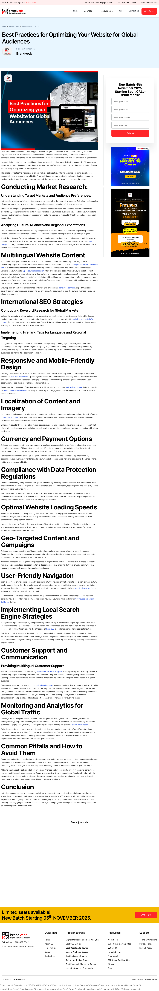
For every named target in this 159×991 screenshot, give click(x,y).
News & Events (115, 952)
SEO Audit (112, 948)
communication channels (41, 685)
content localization (9, 417)
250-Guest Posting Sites (119, 960)
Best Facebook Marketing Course (81, 964)
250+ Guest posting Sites (119, 944)
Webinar (111, 964)
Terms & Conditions (148, 940)
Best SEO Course (73, 944)
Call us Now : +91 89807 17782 (15, 942)
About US (49, 944)
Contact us (50, 956)
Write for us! (149, 11)
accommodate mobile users (15, 390)
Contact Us (134, 11)
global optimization (80, 725)
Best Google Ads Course (77, 948)
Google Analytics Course (77, 952)
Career (48, 952)
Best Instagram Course (76, 956)
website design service (84, 588)
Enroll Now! (31, 2)
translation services (67, 288)
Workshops (113, 940)
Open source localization (33, 271)
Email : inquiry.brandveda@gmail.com (18, 946)
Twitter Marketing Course (77, 960)
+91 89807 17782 (129, 2)
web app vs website (19, 377)
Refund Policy (145, 948)
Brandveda (19, 979)
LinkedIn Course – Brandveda (79, 968)
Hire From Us (50, 948)
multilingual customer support (49, 671)
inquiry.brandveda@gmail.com (99, 2)
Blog (110, 968)
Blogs (121, 11)
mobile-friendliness (74, 387)
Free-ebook (113, 956)
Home (76, 11)
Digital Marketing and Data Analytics (82, 940)
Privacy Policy (145, 944)
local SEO (50, 629)
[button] (89, 11)
